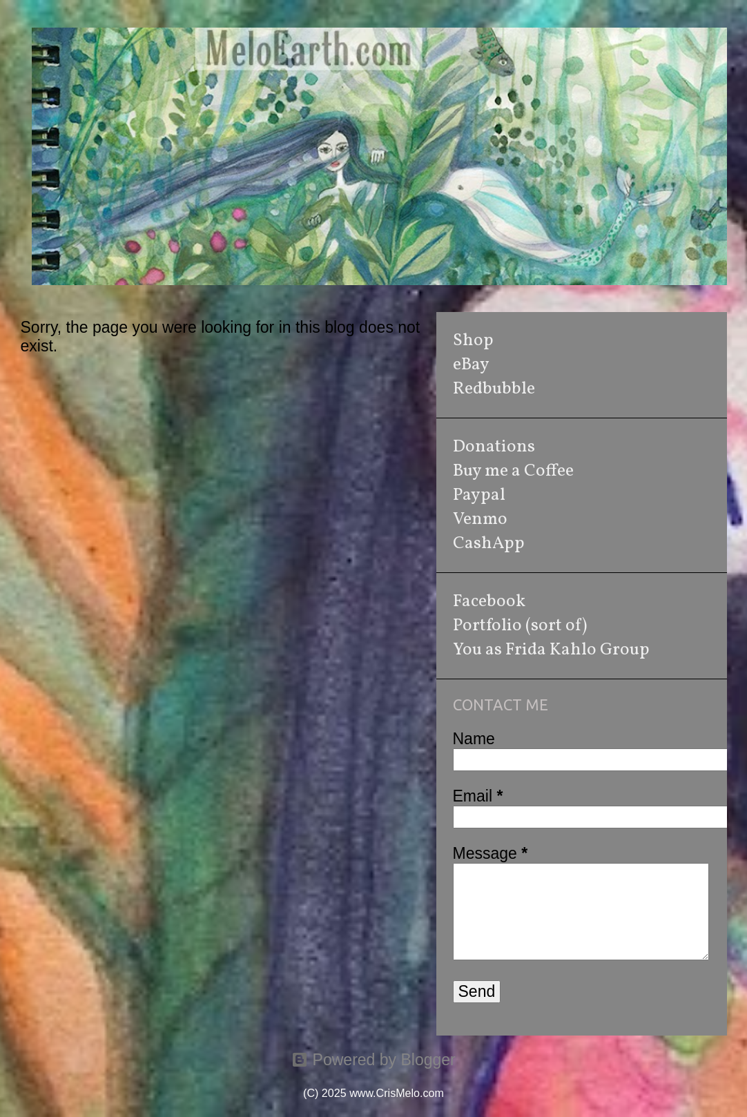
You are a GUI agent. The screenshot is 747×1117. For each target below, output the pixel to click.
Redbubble (494, 389)
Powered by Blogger (373, 1060)
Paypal (479, 495)
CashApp (489, 544)
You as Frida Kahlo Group (551, 650)
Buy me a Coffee (513, 471)
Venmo (480, 519)
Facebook (489, 602)
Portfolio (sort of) (520, 626)
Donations (494, 447)
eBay (471, 365)
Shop (473, 341)
